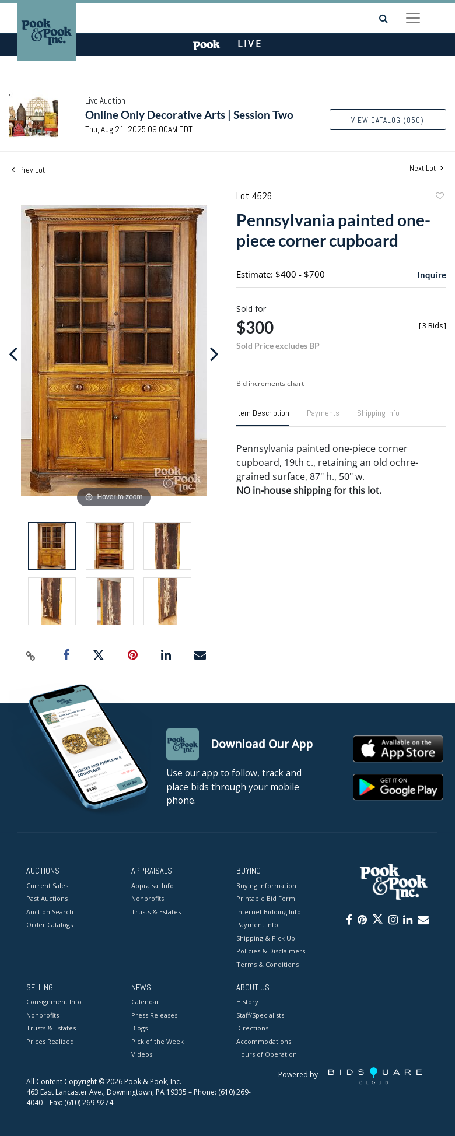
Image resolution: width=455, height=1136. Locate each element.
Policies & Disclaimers (270, 950)
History (247, 1002)
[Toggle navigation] (413, 18)
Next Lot (426, 168)
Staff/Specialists (260, 1015)
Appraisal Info (152, 885)
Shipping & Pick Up (265, 938)
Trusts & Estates (156, 911)
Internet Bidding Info (268, 911)
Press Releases (154, 1015)
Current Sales (47, 885)
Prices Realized (50, 1041)
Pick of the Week (157, 1041)
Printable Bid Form (265, 898)
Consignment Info (54, 1002)
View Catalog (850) (387, 120)
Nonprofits (147, 898)
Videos (141, 1054)
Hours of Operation (266, 1054)
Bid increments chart (270, 383)
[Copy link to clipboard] (31, 655)
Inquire (431, 274)
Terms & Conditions (267, 964)
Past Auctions (47, 898)
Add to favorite (439, 197)
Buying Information (266, 885)
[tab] (262, 417)
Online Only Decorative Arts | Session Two (189, 114)
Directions (252, 1028)
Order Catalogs (49, 924)
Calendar (145, 1002)
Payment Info (257, 924)
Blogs (139, 1028)
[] (432, 326)
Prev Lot (28, 169)
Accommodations (263, 1041)
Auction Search (50, 911)
